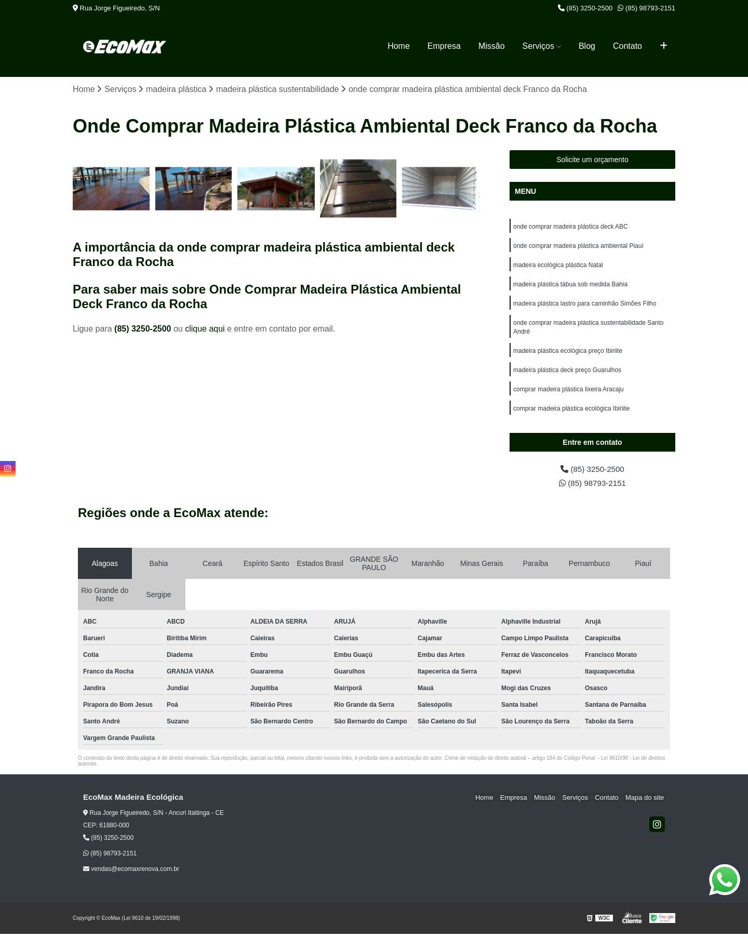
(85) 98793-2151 (646, 8)
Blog (587, 46)
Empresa (444, 46)
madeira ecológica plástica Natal (558, 266)
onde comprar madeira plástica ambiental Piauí (578, 246)
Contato (627, 46)
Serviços (538, 46)
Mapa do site (645, 800)
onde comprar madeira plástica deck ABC (570, 227)
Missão (491, 46)
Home (399, 46)
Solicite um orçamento (592, 160)
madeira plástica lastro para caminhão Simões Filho (584, 306)
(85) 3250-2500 (585, 8)
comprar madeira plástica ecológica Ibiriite (571, 414)
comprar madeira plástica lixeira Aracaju (568, 394)
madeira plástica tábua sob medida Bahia (570, 286)
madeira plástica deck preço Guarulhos (567, 374)
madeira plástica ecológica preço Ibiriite (567, 355)
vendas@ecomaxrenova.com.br (131, 872)
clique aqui (205, 329)
